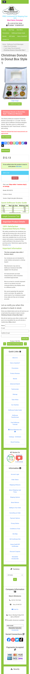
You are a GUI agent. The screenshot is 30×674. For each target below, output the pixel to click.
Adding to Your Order (15, 507)
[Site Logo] (15, 10)
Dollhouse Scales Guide (18, 33)
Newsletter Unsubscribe (15, 557)
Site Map (15, 534)
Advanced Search (15, 384)
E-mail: (3, 328)
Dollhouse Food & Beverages (15, 44)
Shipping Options (15, 497)
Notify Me (25, 338)
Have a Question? (22, 36)
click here (18, 166)
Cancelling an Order (15, 513)
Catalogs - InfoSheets (15, 437)
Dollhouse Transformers (15, 416)
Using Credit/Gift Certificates (15, 545)
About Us (15, 358)
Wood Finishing (15, 442)
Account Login (15, 474)
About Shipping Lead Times (15, 491)
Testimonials (15, 389)
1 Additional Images (15, 104)
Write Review (5, 150)
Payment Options (15, 518)
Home (4, 30)
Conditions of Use (15, 528)
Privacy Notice (15, 523)
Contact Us (5, 39)
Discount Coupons (15, 551)
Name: (3, 325)
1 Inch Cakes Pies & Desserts (12, 48)
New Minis (20, 30)
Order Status (15, 479)
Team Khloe (15, 399)
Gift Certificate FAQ (15, 539)
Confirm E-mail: (5, 333)
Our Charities (15, 405)
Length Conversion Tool (11, 216)
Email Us (15, 609)
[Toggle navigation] (4, 2)
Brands (4, 36)
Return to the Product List (15, 344)
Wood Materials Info (15, 430)
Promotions (5, 33)
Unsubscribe (15, 630)
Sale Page (11, 30)
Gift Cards (12, 36)
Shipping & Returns (15, 485)
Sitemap (15, 394)
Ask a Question (6, 137)
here (9, 245)
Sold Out (15, 178)
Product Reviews (15, 373)
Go (15, 579)
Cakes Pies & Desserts (10, 46)
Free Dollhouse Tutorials (15, 423)
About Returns (15, 502)
